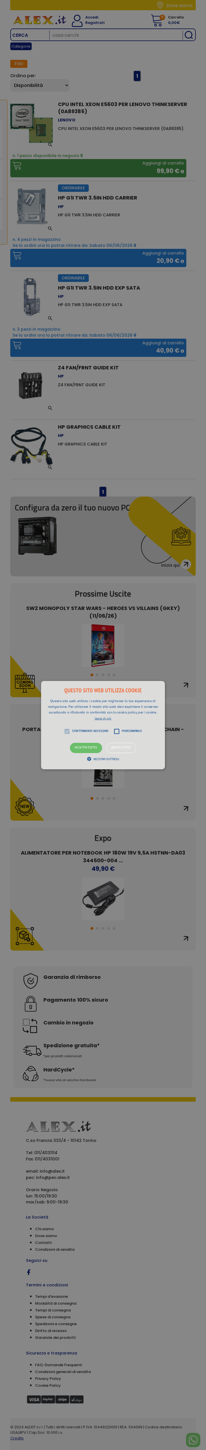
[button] (103, 725)
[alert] (103, 725)
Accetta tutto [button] (86, 747)
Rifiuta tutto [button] (121, 747)
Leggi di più (103, 718)
